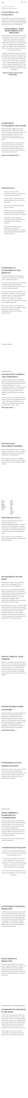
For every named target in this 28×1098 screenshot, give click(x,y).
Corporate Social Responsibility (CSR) (9, 8)
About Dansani (10, 6)
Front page (3, 6)
